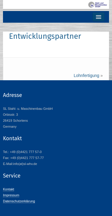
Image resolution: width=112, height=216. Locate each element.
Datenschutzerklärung (19, 201)
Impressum (11, 195)
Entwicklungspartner (45, 36)
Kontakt (8, 189)
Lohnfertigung (86, 75)
